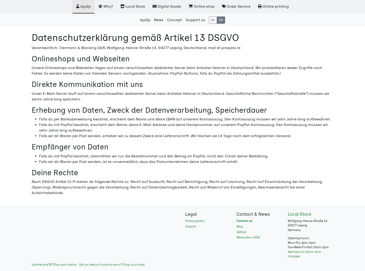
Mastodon (244, 237)
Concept (174, 20)
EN (221, 20)
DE (213, 20)
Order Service (236, 6)
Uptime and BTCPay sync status (54, 264)
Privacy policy (194, 221)
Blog (240, 226)
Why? (105, 6)
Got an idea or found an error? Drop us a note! (112, 264)
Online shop (202, 6)
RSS (257, 237)
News (158, 20)
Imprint (190, 226)
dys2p (83, 6)
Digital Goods (166, 6)
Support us (195, 20)
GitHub (241, 232)
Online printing (273, 6)
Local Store (132, 6)
